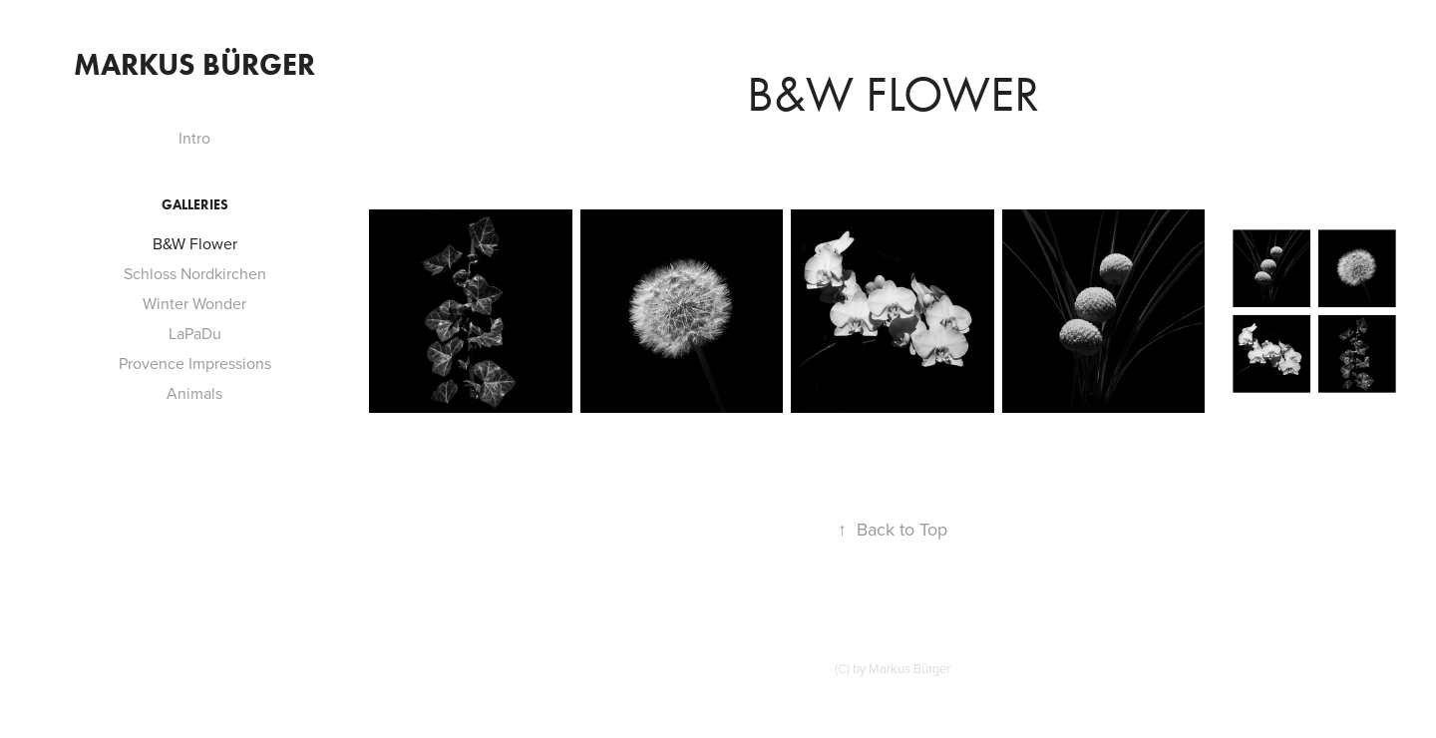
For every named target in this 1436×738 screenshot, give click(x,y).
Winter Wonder (194, 303)
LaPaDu (195, 333)
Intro (194, 138)
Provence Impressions (195, 363)
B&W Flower (195, 243)
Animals (194, 393)
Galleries (195, 204)
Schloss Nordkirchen (195, 273)
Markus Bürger (194, 64)
